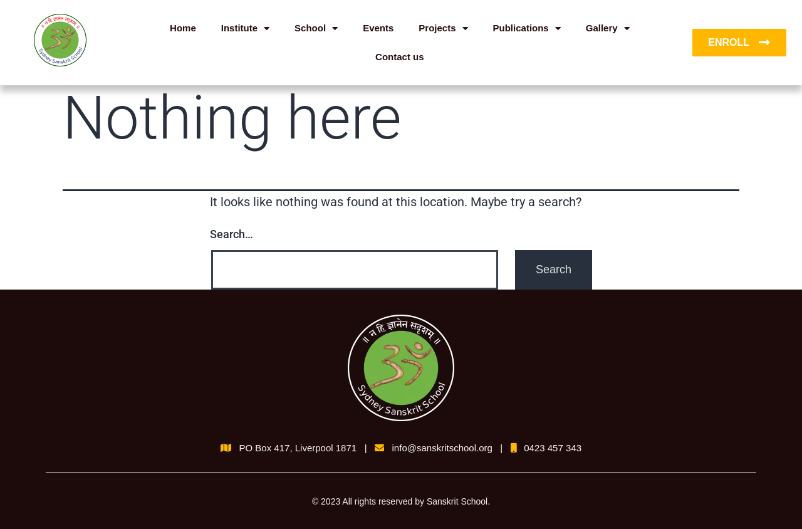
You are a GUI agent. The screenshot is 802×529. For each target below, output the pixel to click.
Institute (245, 28)
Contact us (399, 56)
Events (378, 28)
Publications (527, 28)
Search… (231, 234)
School (316, 28)
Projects (443, 28)
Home (183, 28)
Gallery (608, 28)
